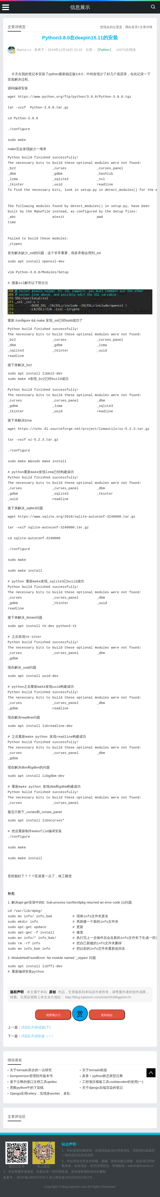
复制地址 (107, 1015)
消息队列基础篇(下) (35, 1027)
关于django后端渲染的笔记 (102, 1087)
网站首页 (131, 27)
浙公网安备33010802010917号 (70, 1177)
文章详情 (146, 27)
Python (104, 50)
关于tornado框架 (94, 1070)
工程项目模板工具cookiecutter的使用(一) (112, 1082)
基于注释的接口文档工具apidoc (33, 1082)
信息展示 (80, 7)
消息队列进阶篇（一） (38, 1036)
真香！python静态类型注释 (102, 1076)
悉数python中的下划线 (27, 1087)
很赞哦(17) (53, 1015)
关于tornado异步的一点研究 (31, 1070)
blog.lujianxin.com (74, 1186)
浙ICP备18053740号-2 (32, 1177)
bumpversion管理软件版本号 (31, 1076)
